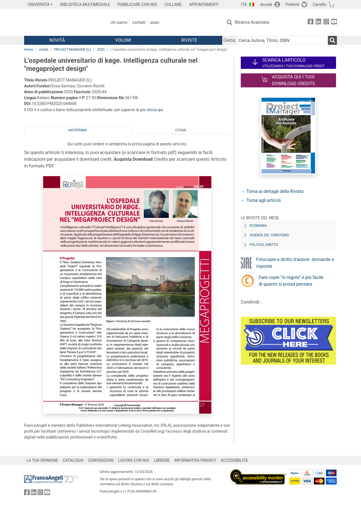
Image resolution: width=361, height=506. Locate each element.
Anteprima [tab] (77, 130)
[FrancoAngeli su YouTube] (334, 22)
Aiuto (154, 22)
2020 (101, 50)
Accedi (266, 4)
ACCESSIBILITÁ (234, 460)
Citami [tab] (180, 130)
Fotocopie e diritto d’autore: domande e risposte (295, 263)
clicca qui (154, 110)
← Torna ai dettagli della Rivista (272, 191)
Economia (258, 226)
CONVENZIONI (101, 460)
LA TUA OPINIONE (42, 460)
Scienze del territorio (269, 235)
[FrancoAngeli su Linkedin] (318, 22)
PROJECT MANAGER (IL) (72, 50)
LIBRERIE (162, 460)
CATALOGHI (73, 460)
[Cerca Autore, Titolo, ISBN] (282, 40)
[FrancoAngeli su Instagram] (326, 22)
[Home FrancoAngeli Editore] (61, 22)
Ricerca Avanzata (252, 22)
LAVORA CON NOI (133, 460)
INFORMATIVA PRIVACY (195, 460)
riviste (43, 50)
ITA (244, 4)
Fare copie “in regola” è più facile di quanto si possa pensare (291, 281)
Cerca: (229, 40)
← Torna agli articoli (261, 200)
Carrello (319, 4)
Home (28, 50)
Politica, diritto (264, 245)
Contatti (138, 22)
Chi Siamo (118, 22)
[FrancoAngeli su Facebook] (310, 22)
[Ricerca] (332, 40)
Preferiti (292, 4)
